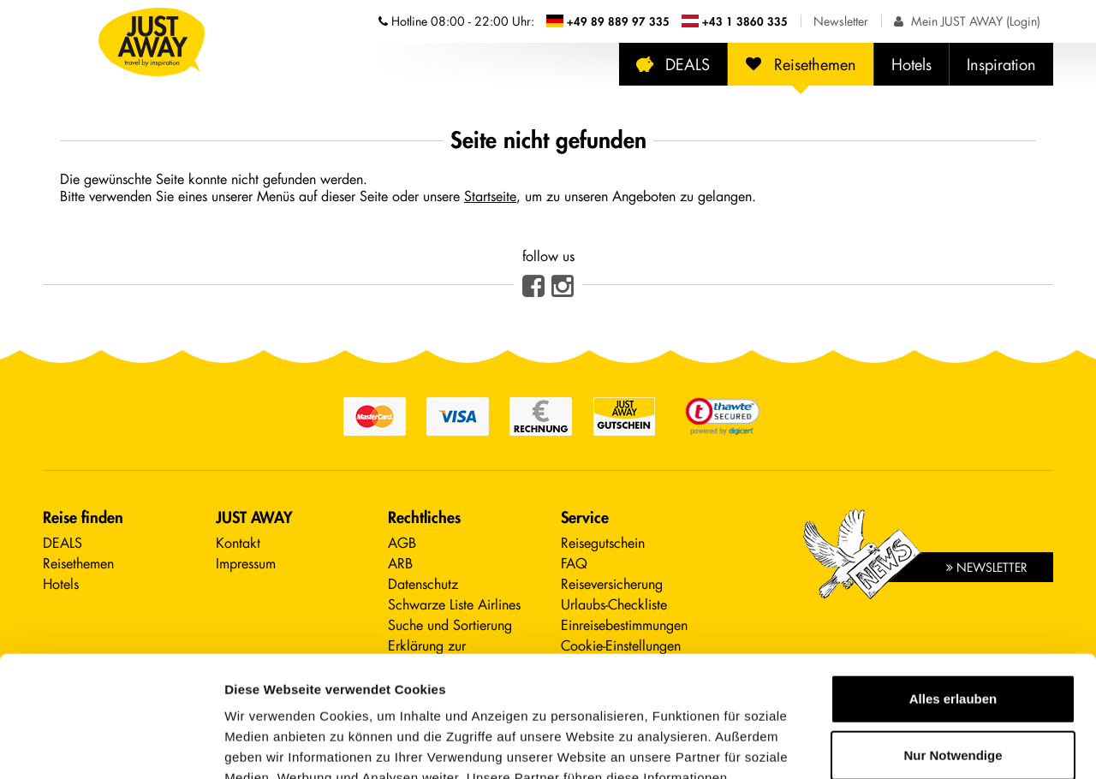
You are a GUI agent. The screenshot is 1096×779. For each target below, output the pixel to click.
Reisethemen (800, 64)
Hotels (911, 64)
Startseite (490, 196)
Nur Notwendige (953, 634)
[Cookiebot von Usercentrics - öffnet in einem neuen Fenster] (111, 745)
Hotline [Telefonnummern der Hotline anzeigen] (456, 21)
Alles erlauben (953, 578)
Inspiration (1001, 64)
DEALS (673, 64)
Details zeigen (267, 745)
